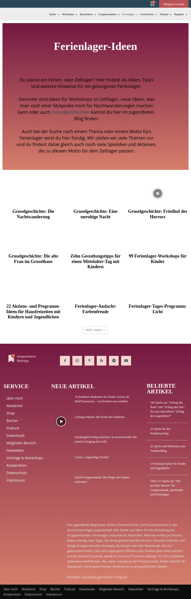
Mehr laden (95, 330)
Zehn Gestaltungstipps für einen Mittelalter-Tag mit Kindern (95, 261)
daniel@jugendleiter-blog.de (104, 577)
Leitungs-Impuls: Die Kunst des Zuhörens (100, 417)
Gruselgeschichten (70, 112)
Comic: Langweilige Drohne (92, 457)
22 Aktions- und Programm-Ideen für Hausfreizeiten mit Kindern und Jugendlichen (33, 311)
